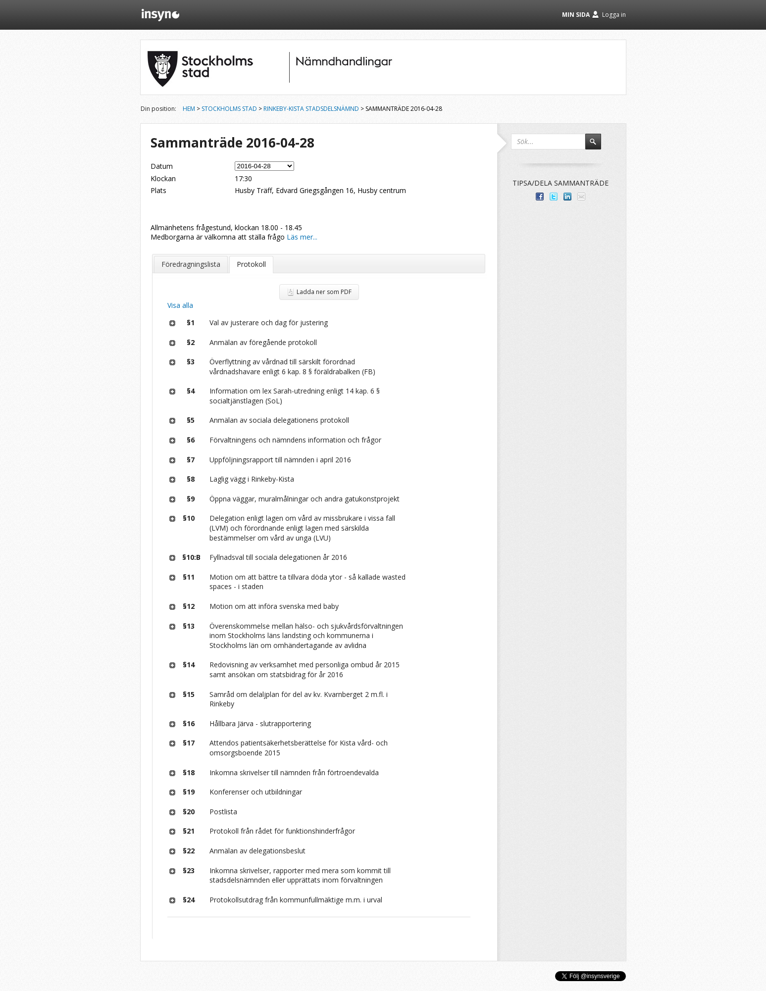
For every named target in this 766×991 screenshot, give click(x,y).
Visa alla (180, 305)
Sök (597, 146)
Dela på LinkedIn (567, 196)
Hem (189, 108)
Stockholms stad (229, 108)
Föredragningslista (190, 264)
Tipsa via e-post (581, 196)
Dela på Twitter (554, 196)
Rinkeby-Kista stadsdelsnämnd (311, 108)
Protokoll (251, 264)
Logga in (614, 14)
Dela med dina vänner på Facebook (540, 196)
